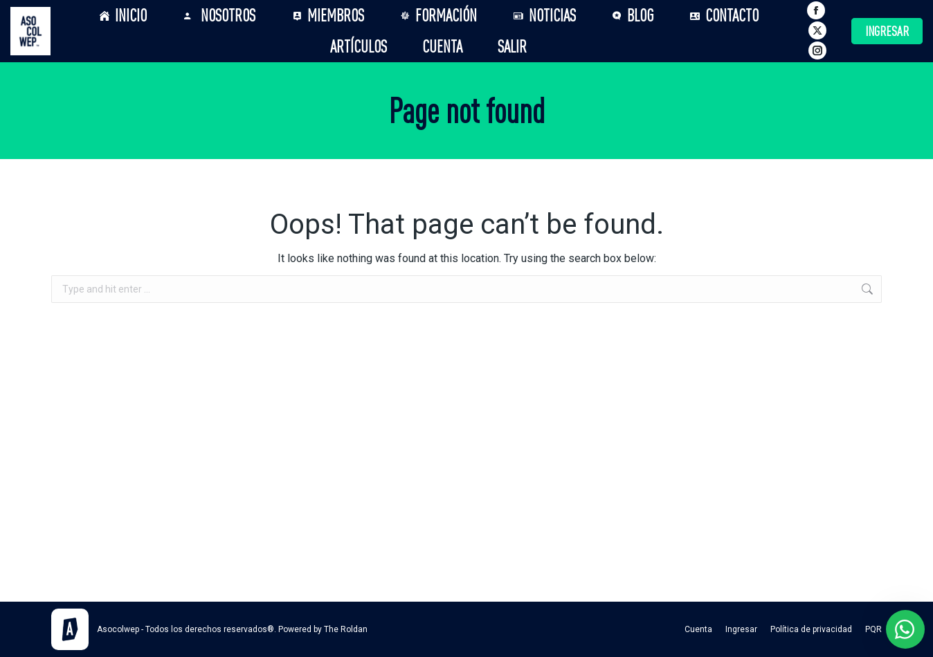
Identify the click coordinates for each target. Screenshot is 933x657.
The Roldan (346, 629)
